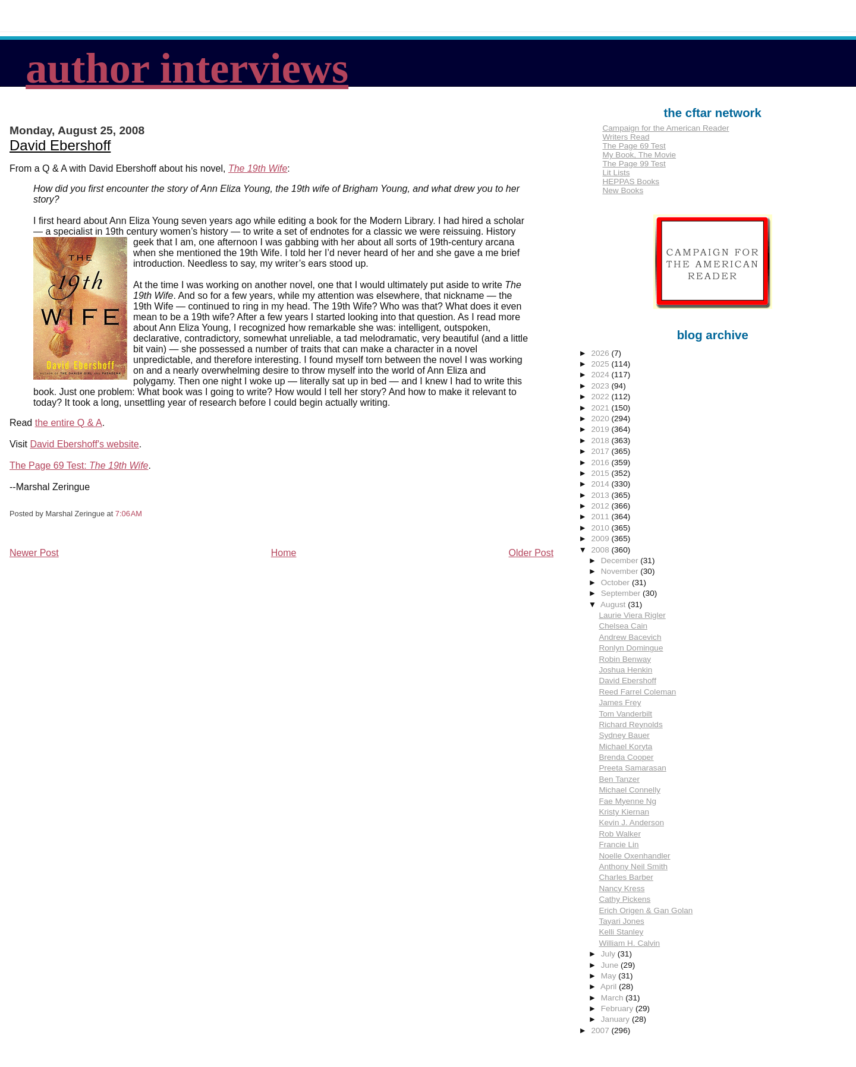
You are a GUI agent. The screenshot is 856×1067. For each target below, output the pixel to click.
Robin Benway (625, 659)
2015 (601, 473)
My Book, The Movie (639, 154)
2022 (601, 396)
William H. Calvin (629, 943)
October (616, 582)
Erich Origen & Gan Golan (646, 910)
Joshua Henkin (625, 669)
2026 (601, 353)
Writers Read (625, 136)
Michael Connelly (629, 789)
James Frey (620, 702)
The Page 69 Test (633, 145)
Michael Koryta (625, 746)
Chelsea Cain (623, 625)
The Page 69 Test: (79, 465)
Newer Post (34, 553)
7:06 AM (128, 513)
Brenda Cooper (626, 757)
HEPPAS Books (630, 181)
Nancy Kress (621, 888)
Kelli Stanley (621, 931)
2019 (601, 429)
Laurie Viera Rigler (632, 615)
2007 (601, 1030)
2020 (601, 418)
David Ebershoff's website (84, 444)
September (622, 593)
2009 (601, 538)
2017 (601, 451)
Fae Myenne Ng (627, 801)
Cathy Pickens (624, 899)
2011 (601, 516)
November (620, 571)
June (611, 965)
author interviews (187, 68)
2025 (601, 363)
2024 (601, 374)
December (620, 560)
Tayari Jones (621, 921)
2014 (601, 483)
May (609, 975)
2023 (601, 385)
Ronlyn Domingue (631, 647)
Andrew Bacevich (630, 637)
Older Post (531, 553)
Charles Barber (626, 877)
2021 (601, 407)
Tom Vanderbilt (625, 713)
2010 (601, 527)
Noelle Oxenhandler (634, 855)
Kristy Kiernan (624, 811)
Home (284, 553)
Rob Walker (620, 833)
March (613, 997)
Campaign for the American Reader (665, 128)
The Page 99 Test (633, 163)
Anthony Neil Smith (633, 866)
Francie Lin (618, 844)
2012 (601, 505)
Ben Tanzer (619, 779)
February (618, 1008)
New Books (622, 190)
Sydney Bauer (624, 735)
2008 (601, 549)
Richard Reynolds (630, 724)
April (609, 986)
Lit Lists (616, 172)
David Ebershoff (60, 145)
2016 (601, 462)
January (616, 1019)
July (609, 953)
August (614, 604)
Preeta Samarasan (632, 767)
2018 (601, 440)
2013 (601, 495)
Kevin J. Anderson (631, 822)
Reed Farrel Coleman (637, 691)
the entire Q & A (68, 423)
